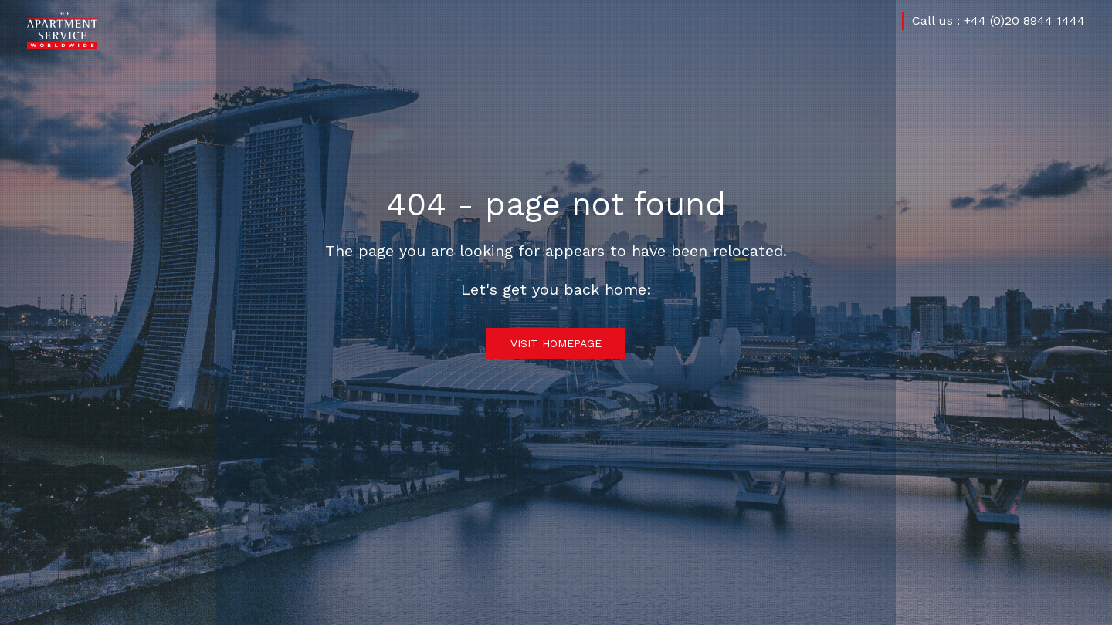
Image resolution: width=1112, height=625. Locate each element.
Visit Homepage (556, 343)
